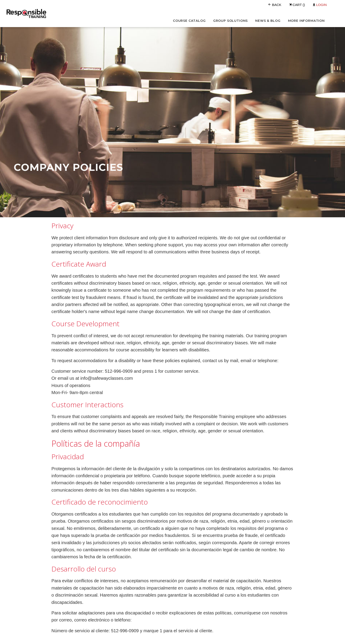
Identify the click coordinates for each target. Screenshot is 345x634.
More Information (306, 21)
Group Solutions (230, 21)
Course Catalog (189, 21)
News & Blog (267, 21)
